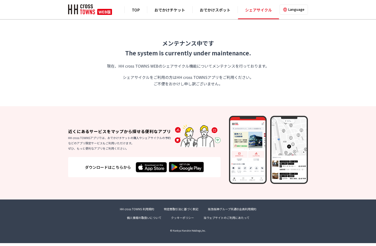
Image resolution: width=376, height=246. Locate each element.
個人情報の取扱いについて (144, 220)
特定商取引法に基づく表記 (181, 212)
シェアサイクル (258, 10)
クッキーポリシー (182, 220)
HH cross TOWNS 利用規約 (137, 212)
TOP (136, 10)
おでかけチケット (169, 10)
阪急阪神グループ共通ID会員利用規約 (232, 212)
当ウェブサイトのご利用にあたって (226, 220)
